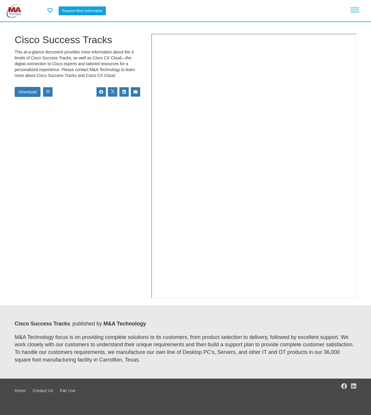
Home (20, 390)
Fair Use (67, 390)
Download (27, 92)
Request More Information (82, 11)
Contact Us (43, 390)
